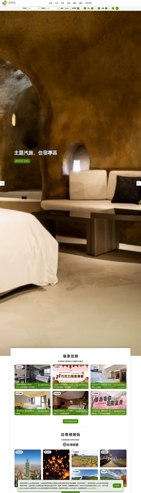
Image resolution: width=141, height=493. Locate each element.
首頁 (50, 3)
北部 (56, 3)
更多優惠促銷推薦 (70, 421)
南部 (68, 3)
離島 (80, 3)
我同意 (117, 486)
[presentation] (2, 183)
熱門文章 (88, 3)
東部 (74, 3)
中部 (62, 3)
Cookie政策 (91, 488)
